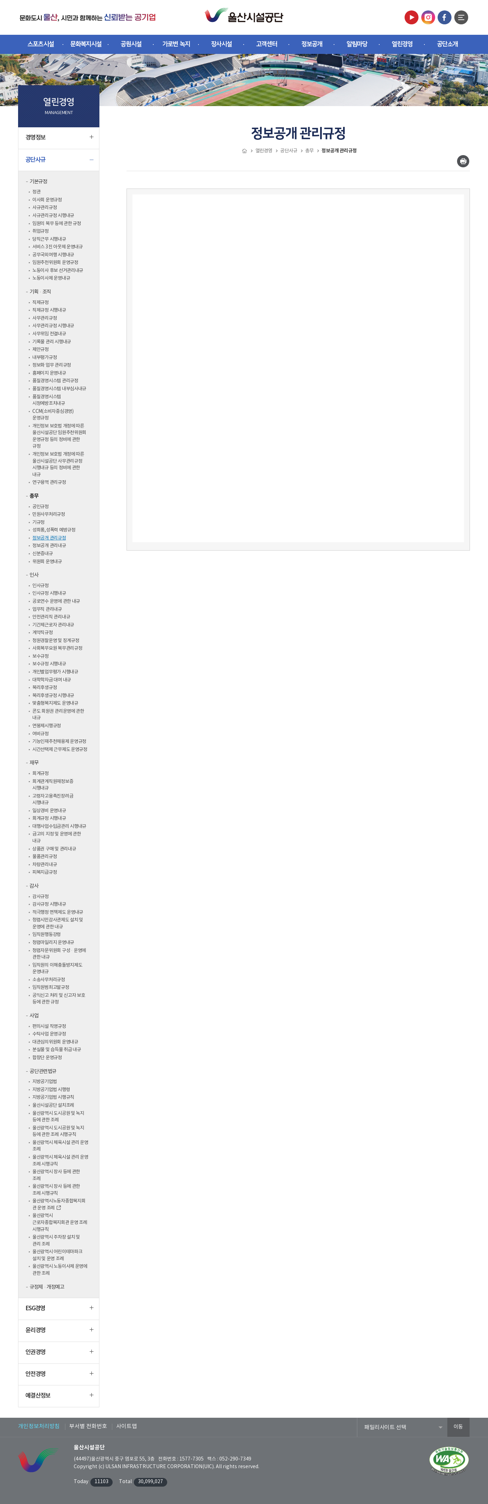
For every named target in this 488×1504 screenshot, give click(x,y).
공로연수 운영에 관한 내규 (56, 601)
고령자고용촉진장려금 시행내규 (52, 799)
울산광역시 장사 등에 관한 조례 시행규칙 (56, 1190)
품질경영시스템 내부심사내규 (59, 389)
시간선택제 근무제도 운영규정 (59, 749)
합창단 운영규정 (47, 1058)
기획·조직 (40, 292)
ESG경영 (59, 1311)
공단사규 (59, 162)
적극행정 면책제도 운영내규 (57, 912)
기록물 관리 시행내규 (51, 342)
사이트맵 (126, 1426)
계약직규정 (42, 632)
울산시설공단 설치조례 (53, 1105)
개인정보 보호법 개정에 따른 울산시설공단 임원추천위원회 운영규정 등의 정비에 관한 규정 (59, 436)
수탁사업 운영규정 (49, 1034)
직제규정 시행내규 (49, 310)
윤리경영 (59, 1333)
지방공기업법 (44, 1082)
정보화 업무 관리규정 (51, 365)
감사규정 (40, 896)
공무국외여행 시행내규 (53, 255)
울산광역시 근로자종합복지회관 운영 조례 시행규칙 (59, 1222)
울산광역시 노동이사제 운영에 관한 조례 (59, 1270)
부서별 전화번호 (88, 1426)
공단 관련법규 (43, 1071)
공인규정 (40, 507)
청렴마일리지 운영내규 (53, 942)
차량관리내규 (44, 864)
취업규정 (40, 231)
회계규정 (40, 773)
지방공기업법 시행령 (51, 1090)
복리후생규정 (44, 687)
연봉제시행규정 (46, 726)
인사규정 (40, 586)
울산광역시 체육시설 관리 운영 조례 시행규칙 (60, 1160)
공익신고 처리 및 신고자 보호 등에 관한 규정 (58, 999)
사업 (34, 1016)
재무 (34, 763)
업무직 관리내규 (47, 609)
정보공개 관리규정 (49, 538)
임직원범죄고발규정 (50, 987)
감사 (34, 886)
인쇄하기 (463, 161)
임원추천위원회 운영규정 (55, 262)
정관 (36, 192)
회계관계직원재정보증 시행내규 (52, 785)
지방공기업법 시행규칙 (53, 1097)
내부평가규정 (44, 357)
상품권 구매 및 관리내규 (54, 849)
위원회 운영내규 (47, 562)
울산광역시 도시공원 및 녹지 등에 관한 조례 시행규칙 (58, 1131)
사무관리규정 (44, 318)
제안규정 (40, 349)
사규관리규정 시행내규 (53, 215)
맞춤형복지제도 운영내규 (55, 703)
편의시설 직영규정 (49, 1026)
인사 (34, 575)
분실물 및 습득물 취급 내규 (56, 1050)
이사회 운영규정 (47, 200)
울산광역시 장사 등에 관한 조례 (56, 1175)
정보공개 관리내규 (49, 546)
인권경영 (59, 1355)
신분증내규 (42, 554)
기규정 (38, 522)
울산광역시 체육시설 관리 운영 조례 (60, 1146)
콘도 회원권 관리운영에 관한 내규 (58, 715)
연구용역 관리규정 (49, 482)
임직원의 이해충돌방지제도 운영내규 (57, 968)
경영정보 (59, 140)
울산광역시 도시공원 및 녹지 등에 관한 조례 (58, 1117)
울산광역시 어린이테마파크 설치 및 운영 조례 (57, 1255)
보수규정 (40, 656)
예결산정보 (59, 1398)
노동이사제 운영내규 (51, 278)
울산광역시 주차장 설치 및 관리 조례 (56, 1240)
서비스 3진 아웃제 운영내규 (57, 247)
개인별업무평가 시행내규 (55, 672)
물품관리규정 (44, 856)
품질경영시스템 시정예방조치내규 (48, 400)
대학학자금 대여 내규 (51, 680)
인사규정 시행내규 (49, 593)
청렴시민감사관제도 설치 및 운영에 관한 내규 (57, 923)
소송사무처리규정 (48, 980)
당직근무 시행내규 (49, 239)
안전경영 (59, 1377)
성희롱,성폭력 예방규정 (53, 530)
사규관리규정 (44, 207)
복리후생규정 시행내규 (53, 695)
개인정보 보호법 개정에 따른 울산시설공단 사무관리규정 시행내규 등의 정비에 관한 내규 (58, 464)
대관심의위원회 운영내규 (55, 1042)
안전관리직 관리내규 (51, 617)
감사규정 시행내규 (49, 904)
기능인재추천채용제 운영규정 (59, 741)
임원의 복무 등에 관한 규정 (56, 223)
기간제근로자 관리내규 (53, 625)
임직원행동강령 (46, 934)
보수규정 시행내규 (49, 664)
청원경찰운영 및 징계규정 (55, 640)
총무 (34, 496)
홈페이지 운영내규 (49, 373)
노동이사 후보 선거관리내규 (57, 270)
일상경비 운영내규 (49, 811)
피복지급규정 (44, 872)
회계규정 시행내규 (49, 818)
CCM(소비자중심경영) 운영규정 (53, 415)
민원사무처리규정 (48, 514)
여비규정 (40, 734)
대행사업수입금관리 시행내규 (59, 826)
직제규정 (40, 302)
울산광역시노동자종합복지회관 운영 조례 (59, 1204)
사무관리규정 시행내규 (53, 326)
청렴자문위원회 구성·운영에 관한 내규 (59, 954)
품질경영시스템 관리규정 (55, 381)
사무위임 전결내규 (49, 334)
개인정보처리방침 (39, 1426)
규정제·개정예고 (47, 1287)
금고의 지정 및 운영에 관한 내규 (56, 837)
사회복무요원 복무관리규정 (57, 648)
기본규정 (38, 182)
